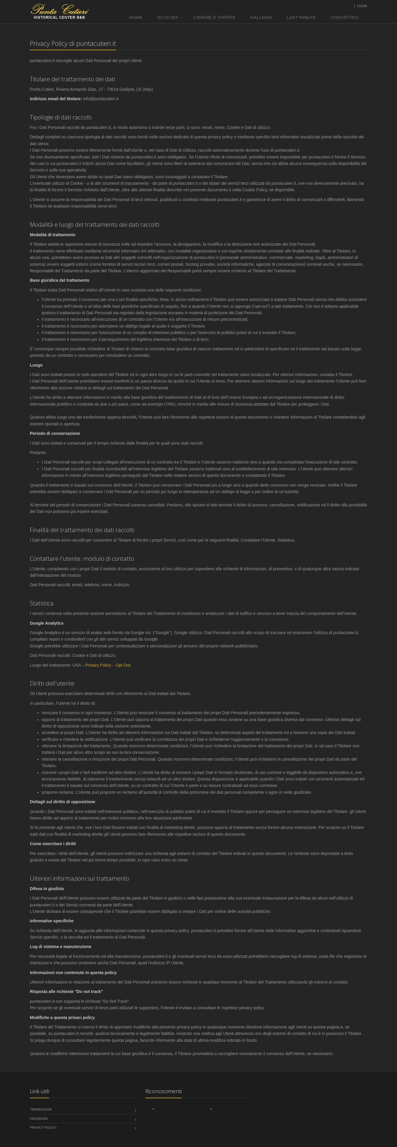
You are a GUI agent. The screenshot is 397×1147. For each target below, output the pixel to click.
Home (136, 17)
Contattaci (345, 17)
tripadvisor (41, 1109)
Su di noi (167, 17)
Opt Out (123, 665)
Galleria (261, 17)
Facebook (39, 1118)
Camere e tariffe (214, 17)
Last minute (301, 17)
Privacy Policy (98, 665)
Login (362, 6)
